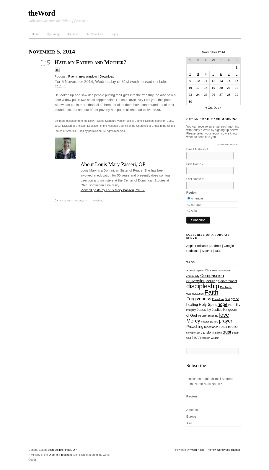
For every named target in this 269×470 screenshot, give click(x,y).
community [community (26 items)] (192, 276)
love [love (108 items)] (224, 315)
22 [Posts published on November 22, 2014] (236, 87)
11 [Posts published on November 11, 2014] (205, 81)
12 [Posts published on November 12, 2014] (213, 81)
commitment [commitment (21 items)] (224, 270)
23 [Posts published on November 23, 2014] (190, 94)
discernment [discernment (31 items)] (228, 281)
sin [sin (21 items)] (198, 332)
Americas (197, 198)
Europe (196, 204)
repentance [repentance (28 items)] (211, 327)
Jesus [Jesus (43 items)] (201, 310)
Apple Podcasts (197, 246)
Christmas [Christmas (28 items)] (211, 270)
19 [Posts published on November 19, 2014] (213, 87)
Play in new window (82, 76)
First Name (195, 164)
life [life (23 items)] (199, 315)
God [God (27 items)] (227, 299)
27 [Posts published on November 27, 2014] (221, 94)
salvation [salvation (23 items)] (191, 332)
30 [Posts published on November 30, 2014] (190, 101)
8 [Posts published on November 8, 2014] (236, 74)
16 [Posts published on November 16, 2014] (190, 87)
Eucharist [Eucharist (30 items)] (226, 287)
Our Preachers (94, 34)
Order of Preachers (60, 454)
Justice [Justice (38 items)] (217, 309)
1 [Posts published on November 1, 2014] (236, 67)
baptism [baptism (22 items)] (200, 270)
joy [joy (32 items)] (209, 309)
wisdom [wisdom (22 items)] (215, 338)
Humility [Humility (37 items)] (234, 304)
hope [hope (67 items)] (223, 304)
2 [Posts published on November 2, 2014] (190, 74)
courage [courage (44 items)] (213, 281)
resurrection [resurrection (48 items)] (229, 326)
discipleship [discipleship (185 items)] (202, 286)
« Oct (209, 107)
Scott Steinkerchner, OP (62, 449)
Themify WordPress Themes (223, 449)
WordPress (197, 449)
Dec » (218, 107)
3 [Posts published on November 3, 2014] (198, 74)
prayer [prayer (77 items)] (225, 321)
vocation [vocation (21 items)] (206, 338)
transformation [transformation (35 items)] (211, 332)
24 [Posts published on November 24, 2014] (198, 94)
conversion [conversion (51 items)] (195, 281)
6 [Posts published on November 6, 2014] (221, 74)
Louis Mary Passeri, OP (73, 200)
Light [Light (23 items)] (204, 315)
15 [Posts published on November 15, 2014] (236, 81)
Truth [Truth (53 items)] (196, 337)
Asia (194, 210)
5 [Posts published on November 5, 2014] (213, 74)
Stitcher (207, 251)
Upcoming (53, 34)
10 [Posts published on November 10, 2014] (198, 81)
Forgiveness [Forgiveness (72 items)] (198, 298)
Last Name (195, 179)
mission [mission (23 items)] (205, 321)
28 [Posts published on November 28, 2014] (229, 94)
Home (35, 34)
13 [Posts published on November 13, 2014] (221, 81)
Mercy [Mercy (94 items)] (193, 321)
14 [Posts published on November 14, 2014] (229, 81)
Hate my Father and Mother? (91, 62)
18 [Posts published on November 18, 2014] (205, 87)
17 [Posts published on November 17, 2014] (198, 87)
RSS (218, 251)
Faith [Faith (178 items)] (211, 292)
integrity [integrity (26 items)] (191, 309)
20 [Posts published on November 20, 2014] (221, 87)
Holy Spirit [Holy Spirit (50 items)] (208, 304)
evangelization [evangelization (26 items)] (195, 293)
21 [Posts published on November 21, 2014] (229, 87)
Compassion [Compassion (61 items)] (212, 275)
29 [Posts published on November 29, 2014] (236, 94)
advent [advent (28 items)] (190, 270)
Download (107, 76)
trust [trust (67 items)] (227, 331)
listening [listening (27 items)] (213, 315)
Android (215, 246)
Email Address (197, 149)
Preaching (97, 200)
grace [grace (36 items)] (235, 299)
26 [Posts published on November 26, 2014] (213, 94)
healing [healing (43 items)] (192, 305)
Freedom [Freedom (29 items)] (218, 299)
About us (72, 34)
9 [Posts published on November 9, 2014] (190, 81)
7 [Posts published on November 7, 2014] (229, 74)
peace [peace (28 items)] (214, 321)
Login (114, 34)
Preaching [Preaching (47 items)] (195, 326)
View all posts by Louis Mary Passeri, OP (113, 190)
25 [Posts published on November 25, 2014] (205, 94)
